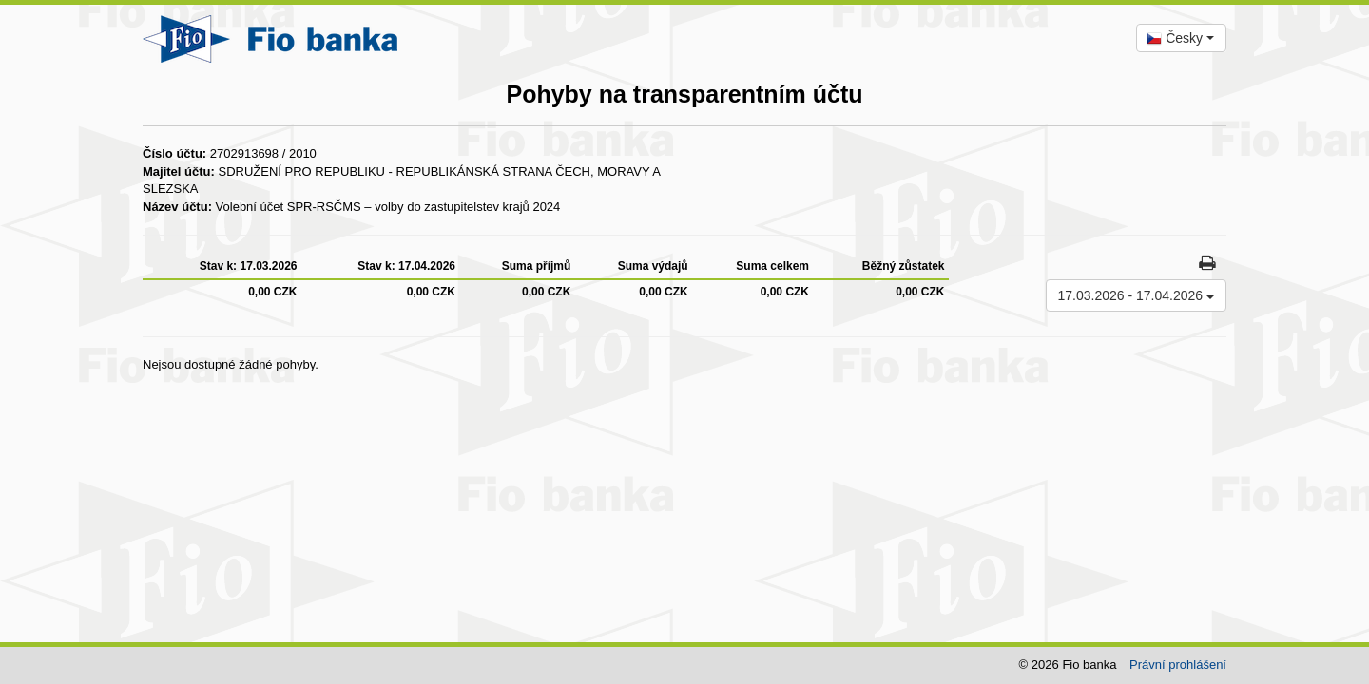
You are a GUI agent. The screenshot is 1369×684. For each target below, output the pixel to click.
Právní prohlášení (1177, 664)
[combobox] (1181, 38)
